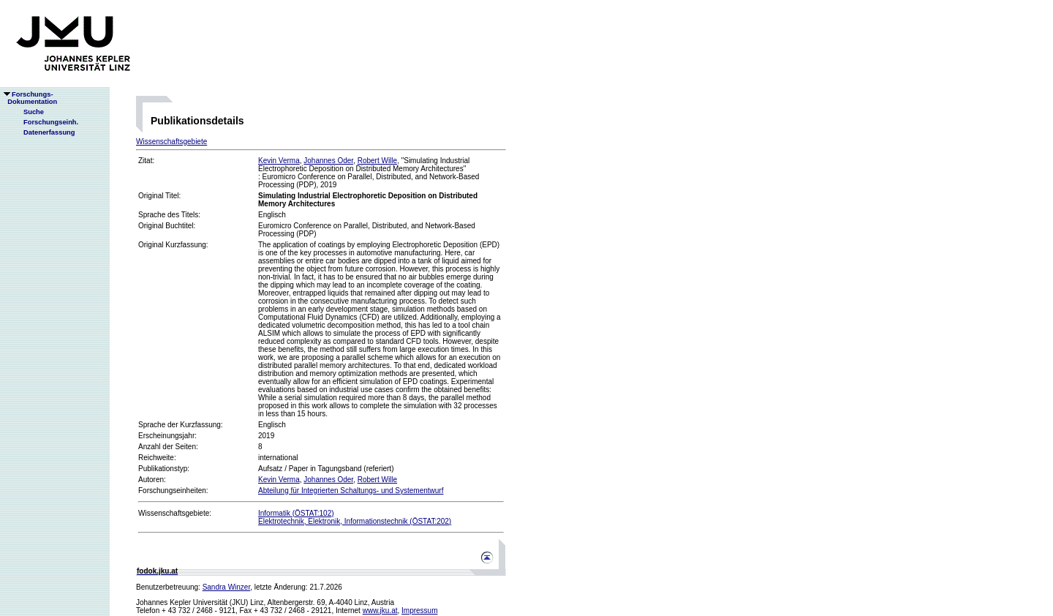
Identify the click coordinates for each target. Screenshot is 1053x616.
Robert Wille (377, 161)
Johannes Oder (328, 161)
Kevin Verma (279, 161)
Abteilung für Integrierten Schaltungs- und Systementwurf (350, 491)
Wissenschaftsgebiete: (174, 513)
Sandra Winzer (227, 587)
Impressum (419, 610)
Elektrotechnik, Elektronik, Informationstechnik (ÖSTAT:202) (354, 521)
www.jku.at (380, 610)
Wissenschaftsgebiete (171, 142)
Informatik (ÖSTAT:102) (296, 513)
